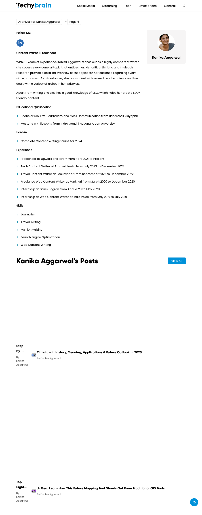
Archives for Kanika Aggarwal (39, 22)
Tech (127, 6)
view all (176, 261)
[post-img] (33, 355)
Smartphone (148, 6)
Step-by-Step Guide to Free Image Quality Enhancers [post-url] (22, 349)
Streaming (109, 6)
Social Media (86, 6)
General (170, 6)
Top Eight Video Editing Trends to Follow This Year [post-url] (21, 485)
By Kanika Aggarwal (22, 361)
